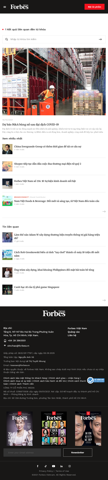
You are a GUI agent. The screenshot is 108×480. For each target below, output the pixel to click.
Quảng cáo (74, 331)
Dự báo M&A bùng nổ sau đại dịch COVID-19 (30, 124)
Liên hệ (72, 335)
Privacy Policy (46, 471)
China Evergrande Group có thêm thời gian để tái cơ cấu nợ (47, 146)
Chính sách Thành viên (22, 384)
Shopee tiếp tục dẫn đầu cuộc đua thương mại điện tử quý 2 (47, 163)
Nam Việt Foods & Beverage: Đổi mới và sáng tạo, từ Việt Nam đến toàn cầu (56, 201)
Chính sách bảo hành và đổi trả (49, 381)
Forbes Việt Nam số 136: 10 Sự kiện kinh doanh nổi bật (45, 181)
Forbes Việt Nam (77, 328)
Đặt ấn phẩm (94, 7)
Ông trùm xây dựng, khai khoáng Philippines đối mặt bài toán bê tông (54, 269)
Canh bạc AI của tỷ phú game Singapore (36, 287)
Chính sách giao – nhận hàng (64, 378)
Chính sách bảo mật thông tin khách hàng (25, 378)
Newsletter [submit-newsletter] (77, 452)
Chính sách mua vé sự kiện (17, 381)
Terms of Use (62, 471)
